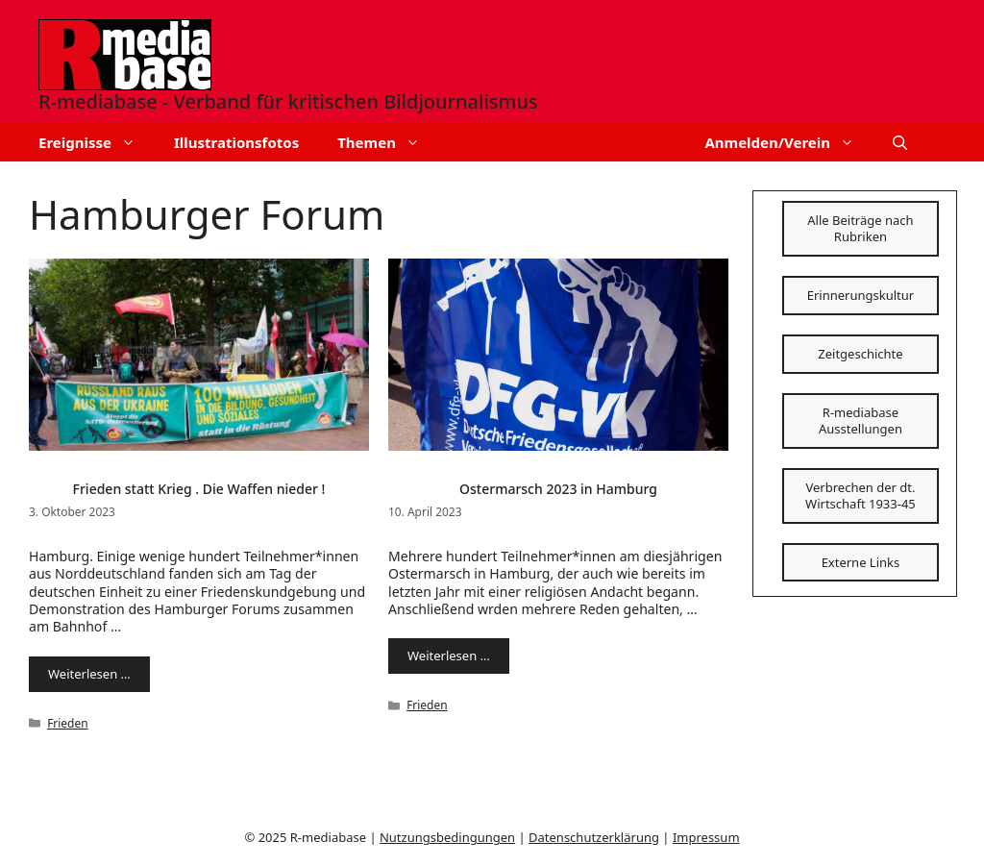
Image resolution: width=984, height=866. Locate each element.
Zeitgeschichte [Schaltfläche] (860, 353)
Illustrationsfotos (236, 142)
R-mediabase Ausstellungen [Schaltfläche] (860, 420)
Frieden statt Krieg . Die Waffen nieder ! (199, 489)
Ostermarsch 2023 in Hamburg (558, 489)
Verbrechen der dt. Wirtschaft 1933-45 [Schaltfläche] (860, 495)
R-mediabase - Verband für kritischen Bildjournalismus (288, 101)
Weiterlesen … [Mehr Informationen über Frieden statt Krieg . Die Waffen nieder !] (89, 673)
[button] (899, 142)
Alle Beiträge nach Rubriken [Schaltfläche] (860, 228)
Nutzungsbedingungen (447, 837)
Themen (388, 142)
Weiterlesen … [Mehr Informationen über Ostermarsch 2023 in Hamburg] (448, 655)
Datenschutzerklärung (594, 837)
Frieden (67, 723)
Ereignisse (96, 142)
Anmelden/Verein (788, 142)
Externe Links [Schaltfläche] (861, 562)
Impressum (706, 837)
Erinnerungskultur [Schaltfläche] (860, 295)
